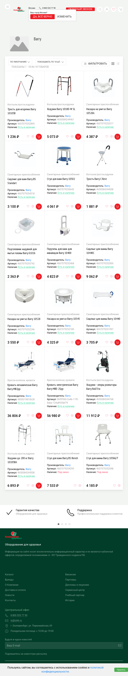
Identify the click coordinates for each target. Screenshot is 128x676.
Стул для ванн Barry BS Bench (62, 433)
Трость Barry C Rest (96, 154)
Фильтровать (95, 39)
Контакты (10, 575)
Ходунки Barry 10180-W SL (61, 84)
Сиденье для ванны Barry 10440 (103, 294)
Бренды (9, 555)
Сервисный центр (75, 565)
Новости (9, 570)
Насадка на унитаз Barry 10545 (63, 294)
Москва (31, 3)
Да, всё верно (42, 11)
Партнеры (70, 555)
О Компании (11, 560)
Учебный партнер (74, 570)
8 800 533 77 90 (49, 3)
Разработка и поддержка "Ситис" (92, 655)
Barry (28, 95)
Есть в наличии (26, 102)
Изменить (64, 11)
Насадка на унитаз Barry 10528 (24, 294)
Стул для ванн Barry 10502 (61, 154)
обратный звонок (80, 4)
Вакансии (70, 550)
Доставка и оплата (15, 565)
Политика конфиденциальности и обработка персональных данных (34, 660)
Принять (121, 669)
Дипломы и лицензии (77, 560)
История (69, 575)
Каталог (9, 550)
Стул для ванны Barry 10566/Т (102, 433)
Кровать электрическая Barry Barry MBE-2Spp (62, 362)
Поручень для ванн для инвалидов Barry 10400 (59, 226)
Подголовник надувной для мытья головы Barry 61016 (22, 226)
